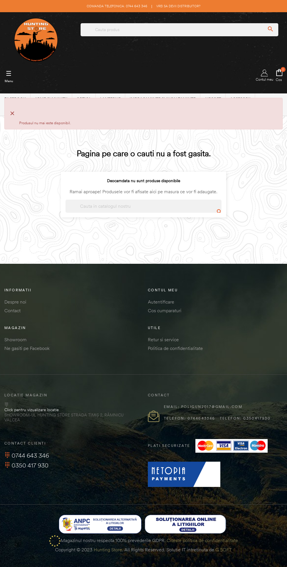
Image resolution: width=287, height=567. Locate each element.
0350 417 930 (26, 465)
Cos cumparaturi (164, 310)
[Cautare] (143, 206)
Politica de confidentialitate (175, 348)
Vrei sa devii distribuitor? (178, 6)
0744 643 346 (26, 455)
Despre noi (15, 302)
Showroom (15, 339)
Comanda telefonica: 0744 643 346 (117, 6)
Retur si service (163, 339)
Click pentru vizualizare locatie (31, 409)
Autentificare (161, 302)
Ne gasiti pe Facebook (27, 348)
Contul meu (264, 76)
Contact (12, 310)
